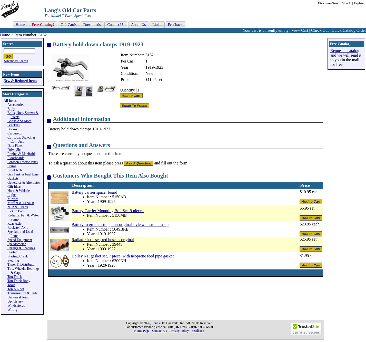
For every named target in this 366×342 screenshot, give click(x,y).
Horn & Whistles (19, 191)
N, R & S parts (17, 207)
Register (359, 3)
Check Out (320, 30)
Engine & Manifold (21, 154)
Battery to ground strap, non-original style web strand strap (120, 224)
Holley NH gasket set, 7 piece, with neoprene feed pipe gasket (123, 256)
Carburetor (15, 133)
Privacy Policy (179, 331)
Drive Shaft (15, 150)
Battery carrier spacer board (94, 192)
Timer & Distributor (21, 264)
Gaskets (12, 178)
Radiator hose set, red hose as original (103, 239)
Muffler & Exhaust (20, 203)
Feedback (198, 331)
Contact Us (159, 331)
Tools (11, 285)
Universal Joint (18, 297)
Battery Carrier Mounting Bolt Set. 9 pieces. (108, 211)
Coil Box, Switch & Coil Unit (21, 139)
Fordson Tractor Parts (22, 162)
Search (8, 44)
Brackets (13, 125)
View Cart (299, 30)
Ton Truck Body (18, 281)
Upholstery (15, 301)
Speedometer (16, 244)
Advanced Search (16, 61)
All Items (10, 100)
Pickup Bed (15, 211)
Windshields (16, 305)
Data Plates (15, 146)
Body (11, 109)
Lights (11, 195)
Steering (13, 260)
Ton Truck (14, 277)
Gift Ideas (14, 187)
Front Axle (15, 170)
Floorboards (15, 158)
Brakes (12, 129)
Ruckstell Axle (17, 228)
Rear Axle (14, 223)
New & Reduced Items (20, 81)
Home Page (141, 331)
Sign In (346, 3)
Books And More (19, 121)
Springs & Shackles (21, 248)
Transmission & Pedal (22, 293)
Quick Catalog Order (349, 30)
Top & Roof (15, 289)
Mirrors (12, 199)
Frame (11, 166)
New (149, 73)
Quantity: (127, 90)
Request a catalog (344, 50)
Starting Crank (17, 256)
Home (5, 35)
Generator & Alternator (23, 182)
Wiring (12, 310)
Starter (12, 252)
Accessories (15, 105)
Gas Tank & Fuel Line (22, 174)
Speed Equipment (19, 240)
